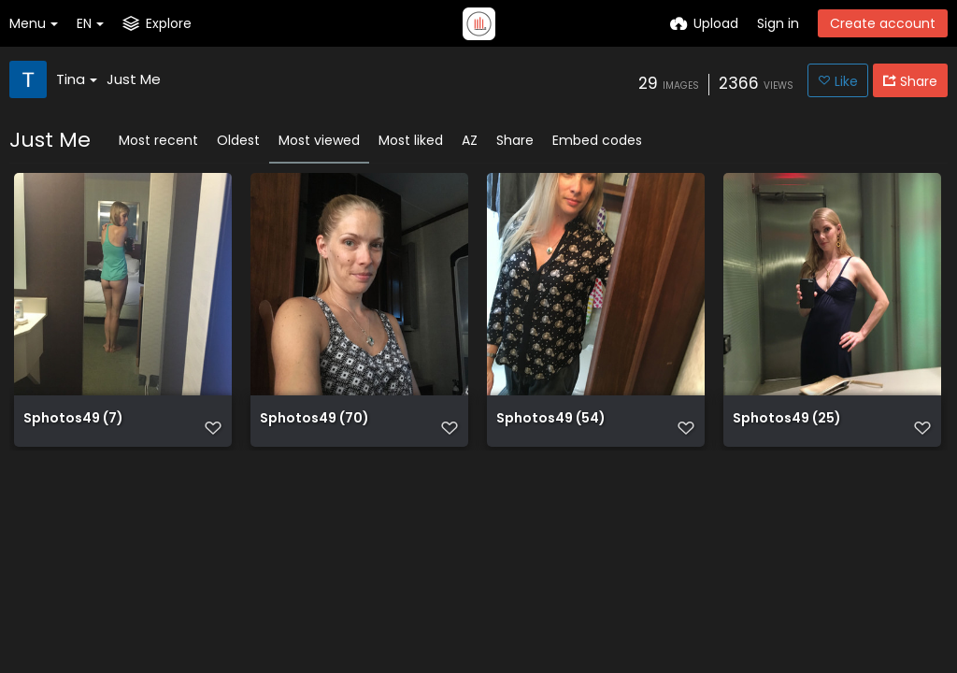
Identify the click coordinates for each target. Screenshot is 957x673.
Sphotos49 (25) (787, 428)
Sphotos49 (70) (314, 428)
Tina (76, 79)
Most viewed (319, 140)
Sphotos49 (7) (73, 428)
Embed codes (597, 140)
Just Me (134, 79)
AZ (470, 140)
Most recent (158, 140)
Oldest (238, 140)
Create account (883, 23)
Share (515, 140)
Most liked (411, 140)
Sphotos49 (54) (551, 428)
